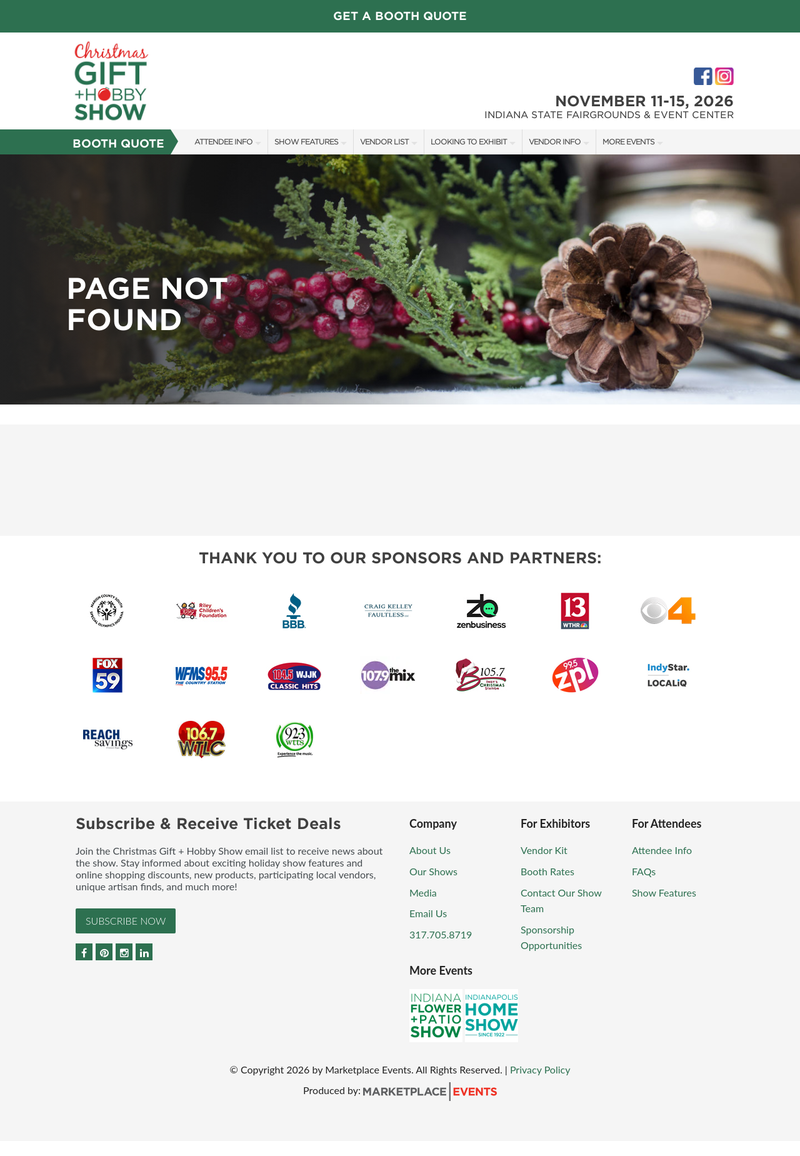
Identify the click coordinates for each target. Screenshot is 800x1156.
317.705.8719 (440, 934)
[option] (400, 279)
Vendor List (384, 141)
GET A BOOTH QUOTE (400, 16)
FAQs (644, 871)
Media (423, 892)
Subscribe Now (126, 921)
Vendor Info (555, 141)
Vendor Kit (544, 850)
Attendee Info (223, 141)
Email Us (428, 913)
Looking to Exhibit (469, 141)
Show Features (306, 141)
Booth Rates (547, 871)
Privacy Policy (540, 1069)
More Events (628, 141)
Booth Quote (118, 143)
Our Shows (433, 871)
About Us (430, 850)
